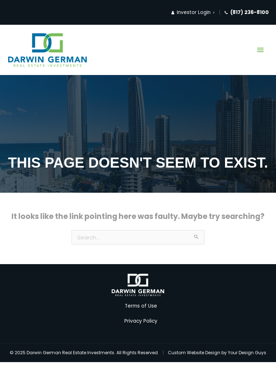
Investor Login (193, 12)
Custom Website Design (194, 353)
